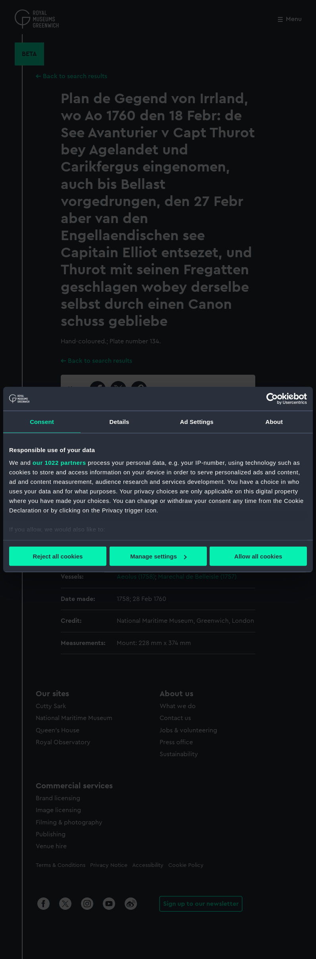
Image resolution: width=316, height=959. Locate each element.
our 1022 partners (59, 462)
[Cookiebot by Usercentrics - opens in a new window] (272, 399)
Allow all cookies (258, 556)
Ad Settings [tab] (196, 421)
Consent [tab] (42, 421)
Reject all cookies (58, 556)
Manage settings (158, 556)
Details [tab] (119, 421)
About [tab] (274, 421)
